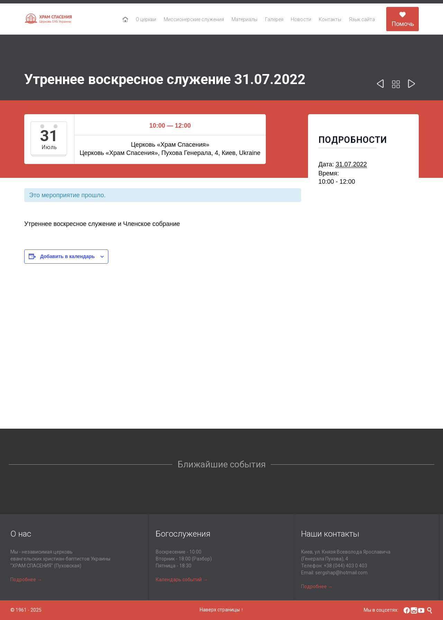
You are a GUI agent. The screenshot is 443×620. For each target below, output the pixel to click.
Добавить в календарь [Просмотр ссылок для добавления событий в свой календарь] (67, 256)
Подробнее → (26, 579)
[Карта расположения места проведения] (221, 368)
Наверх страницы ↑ (221, 609)
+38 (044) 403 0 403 (345, 565)
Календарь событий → (182, 579)
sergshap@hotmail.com (341, 572)
